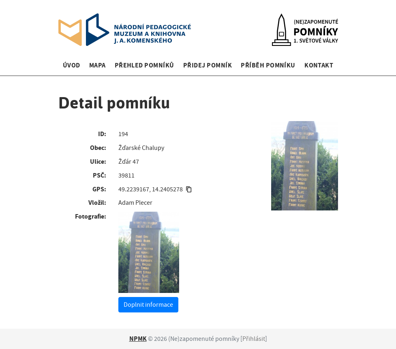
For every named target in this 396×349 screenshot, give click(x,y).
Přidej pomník (207, 65)
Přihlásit (253, 339)
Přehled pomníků (144, 65)
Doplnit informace (148, 305)
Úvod (71, 65)
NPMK (138, 338)
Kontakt (318, 65)
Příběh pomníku (268, 65)
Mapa (97, 65)
